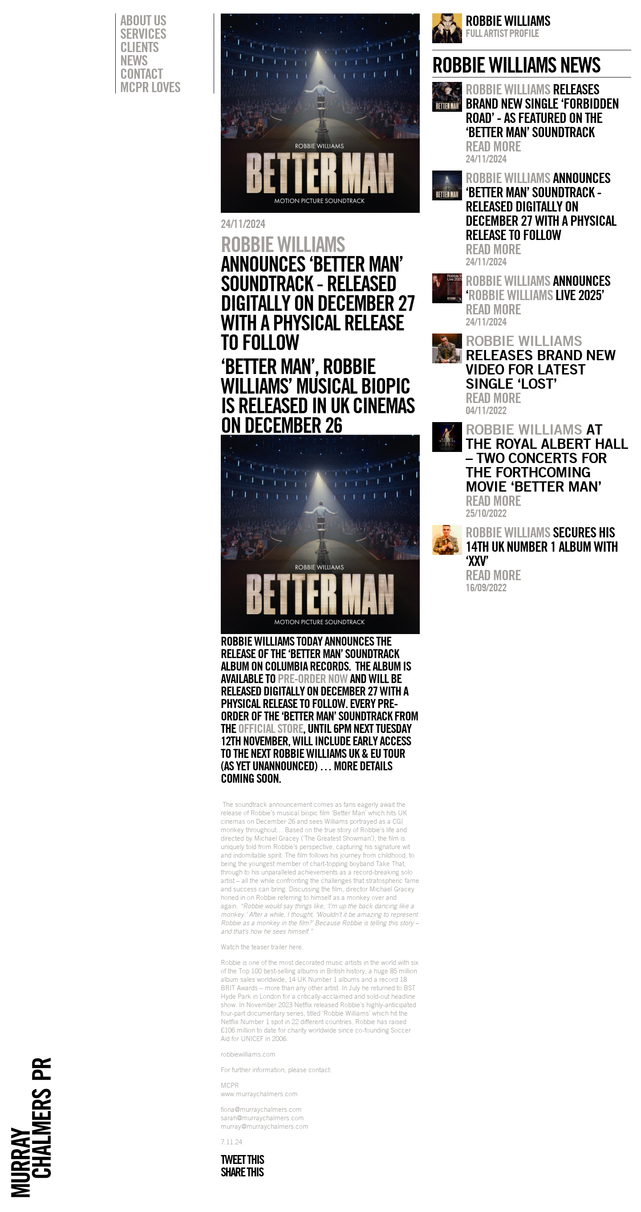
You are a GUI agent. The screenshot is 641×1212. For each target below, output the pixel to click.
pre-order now (313, 678)
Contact (141, 73)
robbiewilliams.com (248, 1054)
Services (143, 33)
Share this (242, 1171)
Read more (493, 146)
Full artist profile (502, 33)
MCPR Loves (150, 87)
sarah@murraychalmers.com (262, 1118)
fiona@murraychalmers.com (261, 1109)
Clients (139, 47)
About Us (143, 20)
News (133, 60)
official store (270, 728)
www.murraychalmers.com (259, 1094)
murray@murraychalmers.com (264, 1126)
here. (296, 947)
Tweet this (242, 1159)
